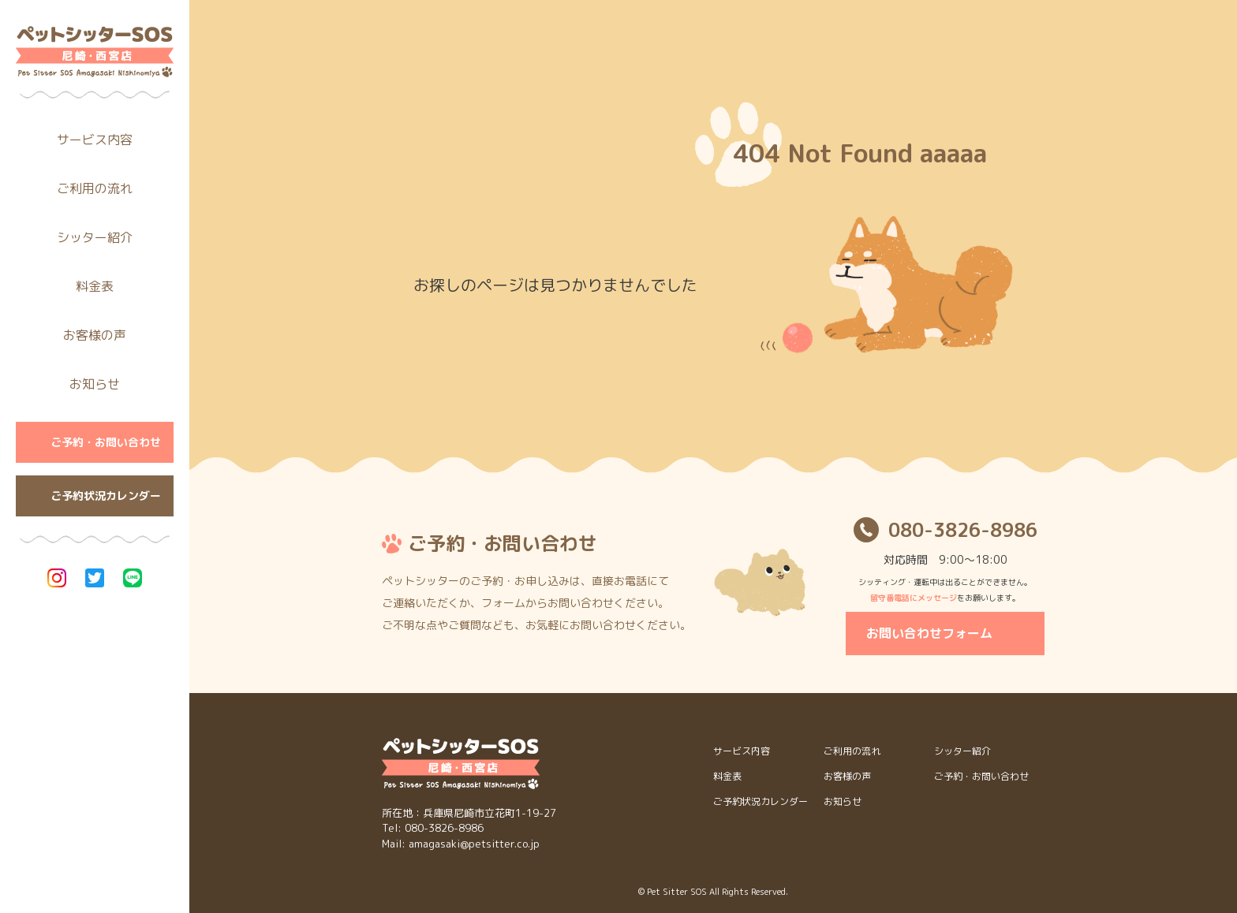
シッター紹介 (95, 237)
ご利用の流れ (95, 188)
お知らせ (94, 384)
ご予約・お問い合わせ (105, 441)
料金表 (95, 286)
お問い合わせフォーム (929, 633)
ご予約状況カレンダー (105, 495)
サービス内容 (95, 139)
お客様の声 (94, 335)
